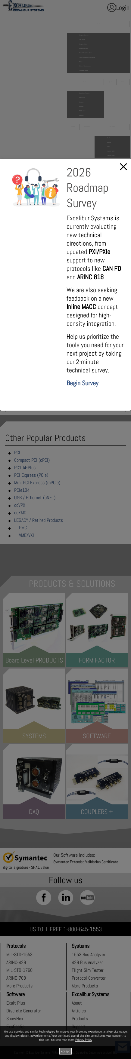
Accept (65, 1051)
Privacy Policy (83, 1040)
